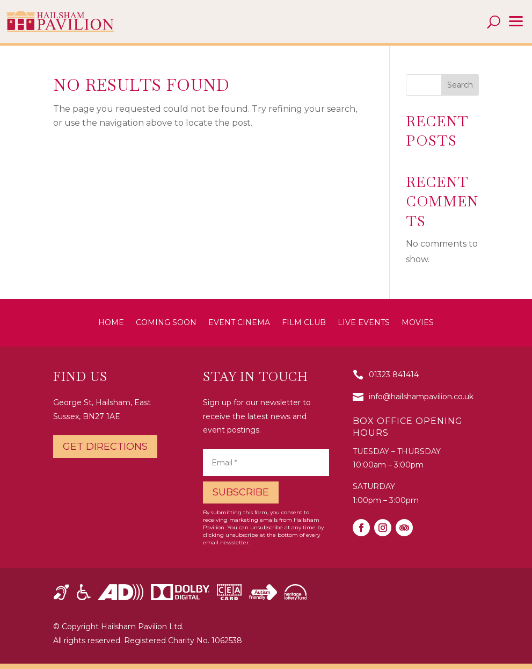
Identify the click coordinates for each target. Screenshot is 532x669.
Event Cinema (239, 323)
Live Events (364, 323)
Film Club (304, 323)
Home (111, 323)
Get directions (105, 446)
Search (460, 85)
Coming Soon (166, 323)
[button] (516, 21)
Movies (418, 323)
